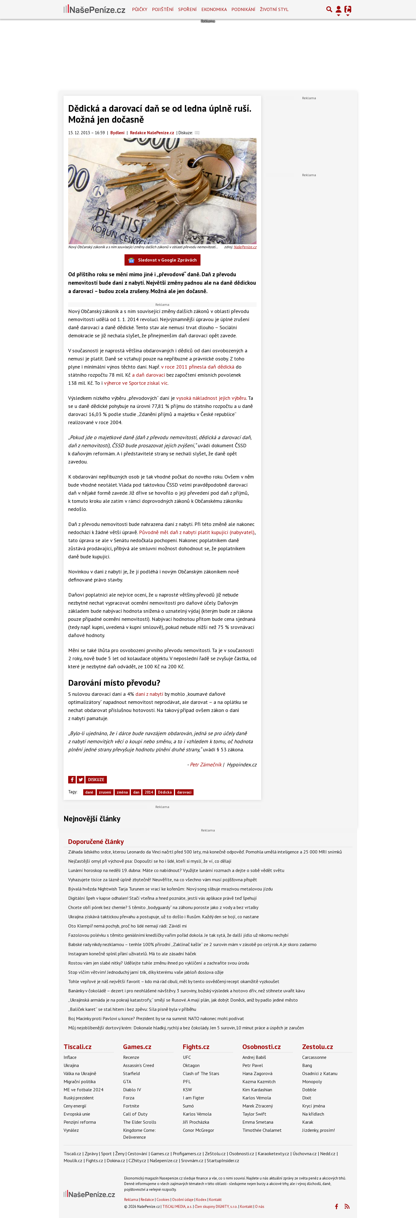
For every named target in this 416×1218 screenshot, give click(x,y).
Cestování (137, 1153)
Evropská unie (77, 1114)
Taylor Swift (254, 1114)
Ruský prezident (79, 1098)
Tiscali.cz (78, 1046)
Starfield (131, 1073)
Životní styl (274, 9)
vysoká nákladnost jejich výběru (211, 398)
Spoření (187, 9)
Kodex (201, 1199)
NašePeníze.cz (245, 246)
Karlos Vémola (197, 1114)
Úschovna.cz (305, 1153)
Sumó (188, 1106)
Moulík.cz (73, 1160)
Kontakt (215, 1199)
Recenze (131, 1057)
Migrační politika (80, 1081)
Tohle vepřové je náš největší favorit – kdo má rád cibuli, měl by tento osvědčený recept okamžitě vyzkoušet (173, 981)
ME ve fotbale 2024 (83, 1089)
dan (136, 792)
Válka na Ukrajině (80, 1073)
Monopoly (312, 1081)
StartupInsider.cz (223, 1160)
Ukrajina (71, 1065)
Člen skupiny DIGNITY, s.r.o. (216, 1206)
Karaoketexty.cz (273, 1153)
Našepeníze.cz (164, 1160)
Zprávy (91, 1153)
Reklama (131, 1199)
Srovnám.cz (192, 1160)
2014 (149, 792)
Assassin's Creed (138, 1065)
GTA (127, 1081)
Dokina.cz (116, 1160)
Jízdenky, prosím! (318, 1130)
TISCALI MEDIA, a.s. (177, 1206)
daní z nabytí (149, 694)
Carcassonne (314, 1057)
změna (122, 792)
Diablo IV (132, 1089)
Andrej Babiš (254, 1057)
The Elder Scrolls (139, 1122)
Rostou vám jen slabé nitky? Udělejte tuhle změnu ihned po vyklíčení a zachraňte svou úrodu (158, 963)
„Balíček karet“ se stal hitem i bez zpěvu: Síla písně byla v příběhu (132, 1009)
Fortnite (131, 1106)
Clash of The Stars (201, 1073)
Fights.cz (196, 1046)
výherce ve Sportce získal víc (136, 383)
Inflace (70, 1057)
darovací (184, 792)
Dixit (306, 1098)
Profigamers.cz (187, 1153)
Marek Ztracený (257, 1106)
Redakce (147, 1199)
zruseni (105, 792)
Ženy (119, 1153)
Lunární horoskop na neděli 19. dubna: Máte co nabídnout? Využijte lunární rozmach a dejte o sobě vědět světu (176, 870)
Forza (128, 1098)
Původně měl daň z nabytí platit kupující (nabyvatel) (197, 532)
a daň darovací (148, 374)
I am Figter (193, 1098)
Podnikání (243, 9)
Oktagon (191, 1065)
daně (89, 792)
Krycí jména (313, 1106)
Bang (307, 1065)
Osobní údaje (183, 1199)
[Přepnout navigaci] (338, 9)
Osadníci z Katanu (319, 1073)
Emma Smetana (257, 1122)
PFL (187, 1081)
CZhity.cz (137, 1160)
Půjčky (139, 9)
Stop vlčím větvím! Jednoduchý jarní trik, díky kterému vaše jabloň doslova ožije (146, 972)
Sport (106, 1153)
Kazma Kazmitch (259, 1081)
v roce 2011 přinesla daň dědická (197, 366)
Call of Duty (135, 1114)
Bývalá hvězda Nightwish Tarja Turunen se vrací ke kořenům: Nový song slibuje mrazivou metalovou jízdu (170, 889)
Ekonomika (214, 9)
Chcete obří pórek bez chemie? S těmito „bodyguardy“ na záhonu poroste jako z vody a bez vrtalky (163, 907)
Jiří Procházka (196, 1122)
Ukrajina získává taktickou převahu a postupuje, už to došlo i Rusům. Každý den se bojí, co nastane (163, 916)
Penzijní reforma (80, 1122)
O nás (259, 1206)
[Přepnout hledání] (329, 9)
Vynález (71, 1130)
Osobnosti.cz (261, 1046)
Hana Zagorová (257, 1073)
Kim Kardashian (257, 1089)
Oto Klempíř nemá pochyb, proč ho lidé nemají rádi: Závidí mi (127, 926)
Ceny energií (75, 1106)
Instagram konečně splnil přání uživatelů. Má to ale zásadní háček (132, 953)
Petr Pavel (252, 1065)
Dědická (165, 792)
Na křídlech (313, 1114)
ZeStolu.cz (215, 1153)
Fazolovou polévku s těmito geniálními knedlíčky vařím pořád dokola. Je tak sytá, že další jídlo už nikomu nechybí (178, 935)
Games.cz (137, 1046)
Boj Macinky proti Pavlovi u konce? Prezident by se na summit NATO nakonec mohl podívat (156, 1018)
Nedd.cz (327, 1153)
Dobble (309, 1089)
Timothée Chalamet (262, 1130)
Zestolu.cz (317, 1046)
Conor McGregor (198, 1130)
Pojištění (163, 9)
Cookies (163, 1199)
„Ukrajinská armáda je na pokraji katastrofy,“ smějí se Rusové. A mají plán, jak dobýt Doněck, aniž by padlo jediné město (183, 1000)
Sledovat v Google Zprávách (162, 260)
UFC (187, 1057)
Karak (307, 1122)
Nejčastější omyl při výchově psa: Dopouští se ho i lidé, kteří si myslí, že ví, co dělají (149, 861)
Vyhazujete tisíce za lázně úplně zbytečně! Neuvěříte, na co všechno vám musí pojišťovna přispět (162, 879)
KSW (187, 1089)
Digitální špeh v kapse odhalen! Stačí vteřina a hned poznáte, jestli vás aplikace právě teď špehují (162, 898)
